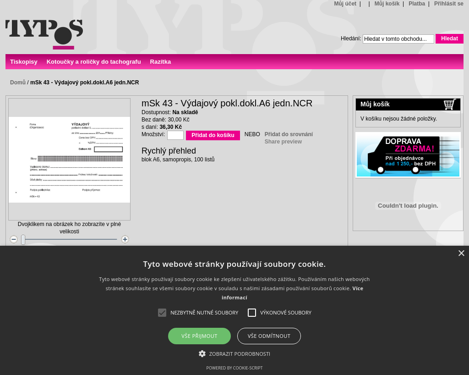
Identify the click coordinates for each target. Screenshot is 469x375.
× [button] (461, 253)
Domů (18, 82)
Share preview (283, 141)
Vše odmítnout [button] (269, 335)
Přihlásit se (449, 3)
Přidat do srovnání (289, 134)
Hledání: (351, 38)
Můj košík (387, 3)
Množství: (153, 134)
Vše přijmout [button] (199, 335)
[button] (235, 353)
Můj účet (345, 3)
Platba (417, 3)
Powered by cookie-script (235, 368)
